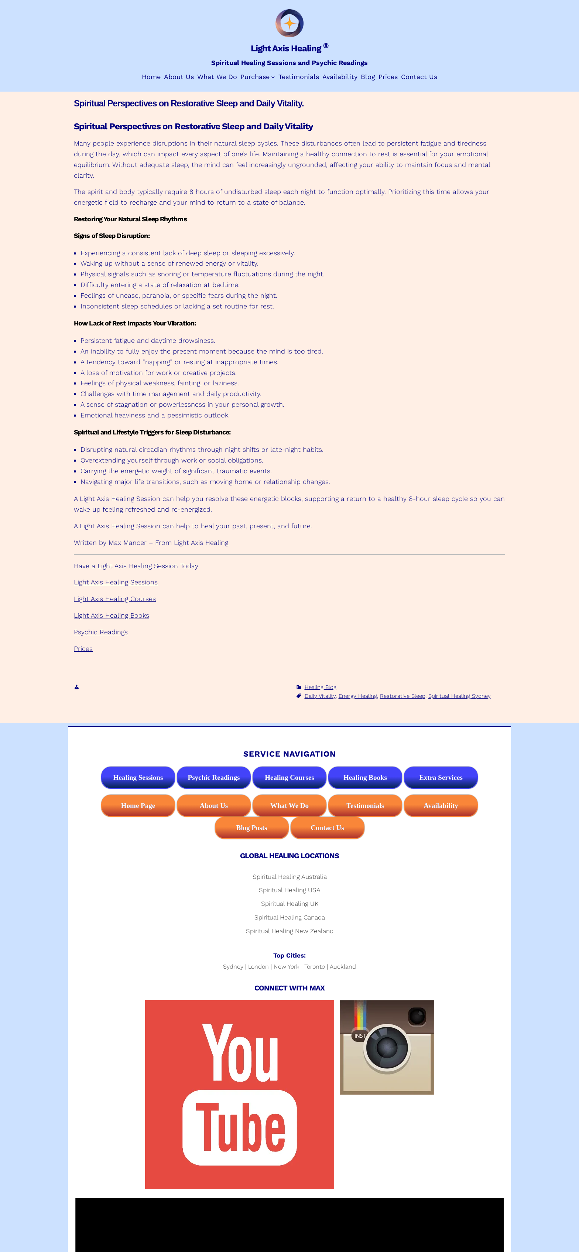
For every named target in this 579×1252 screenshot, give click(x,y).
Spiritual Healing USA (290, 890)
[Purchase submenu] (273, 77)
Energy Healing (358, 696)
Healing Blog (320, 687)
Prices (83, 648)
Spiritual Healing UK (289, 903)
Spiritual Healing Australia (290, 876)
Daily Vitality (320, 696)
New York (286, 966)
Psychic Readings (101, 632)
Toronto (314, 966)
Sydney (233, 966)
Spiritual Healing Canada (289, 917)
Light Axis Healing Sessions (116, 582)
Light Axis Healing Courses (115, 599)
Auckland (343, 966)
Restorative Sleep (402, 696)
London (258, 966)
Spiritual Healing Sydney (459, 696)
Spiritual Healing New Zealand (289, 931)
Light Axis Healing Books (111, 615)
